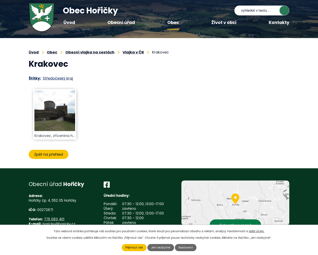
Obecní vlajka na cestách (89, 52)
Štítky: (35, 78)
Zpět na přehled (48, 154)
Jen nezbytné (160, 247)
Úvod (69, 22)
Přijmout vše (134, 247)
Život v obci (223, 22)
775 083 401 (54, 219)
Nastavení (186, 247)
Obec (173, 22)
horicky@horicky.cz (59, 223)
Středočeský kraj (58, 78)
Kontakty (279, 22)
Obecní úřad (121, 22)
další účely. (256, 231)
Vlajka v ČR (133, 52)
